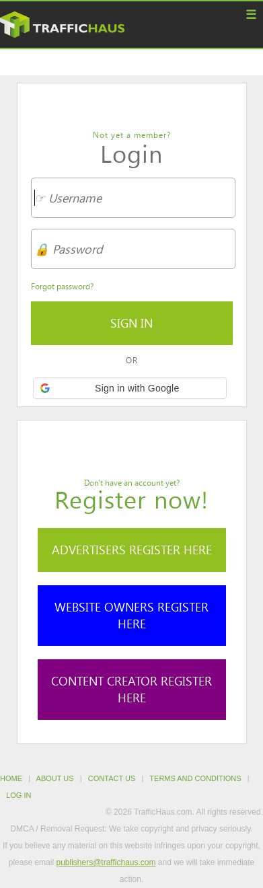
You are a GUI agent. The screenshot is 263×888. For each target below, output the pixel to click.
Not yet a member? (132, 134)
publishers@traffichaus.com (105, 862)
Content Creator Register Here (131, 689)
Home (11, 778)
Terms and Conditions (195, 778)
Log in (18, 795)
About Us (55, 778)
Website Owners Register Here (131, 615)
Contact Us (112, 778)
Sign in (131, 323)
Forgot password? (62, 286)
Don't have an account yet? (132, 482)
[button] (130, 388)
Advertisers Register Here (132, 550)
